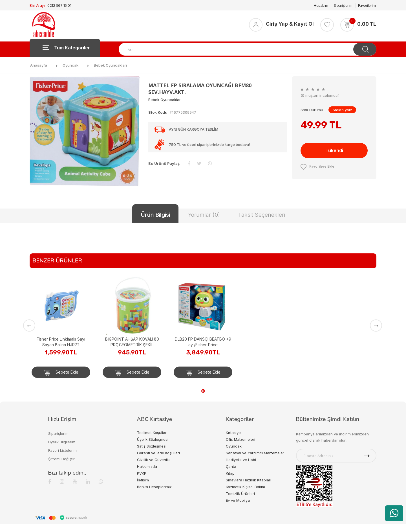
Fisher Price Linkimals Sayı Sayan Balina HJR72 (61, 342)
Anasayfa (38, 65)
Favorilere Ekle (317, 166)
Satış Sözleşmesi (151, 446)
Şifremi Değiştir (61, 459)
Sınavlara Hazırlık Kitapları (248, 480)
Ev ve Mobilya (238, 500)
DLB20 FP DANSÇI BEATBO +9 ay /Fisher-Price (203, 342)
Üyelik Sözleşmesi (152, 439)
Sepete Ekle (61, 373)
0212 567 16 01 (59, 5)
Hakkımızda (147, 466)
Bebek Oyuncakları (110, 65)
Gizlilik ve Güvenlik (153, 459)
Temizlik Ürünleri (240, 493)
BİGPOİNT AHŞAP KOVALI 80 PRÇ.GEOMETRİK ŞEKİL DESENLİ (132, 342)
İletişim (143, 480)
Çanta (231, 466)
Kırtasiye (233, 432)
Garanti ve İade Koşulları (158, 453)
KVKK (141, 473)
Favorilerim (367, 5)
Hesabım (321, 5)
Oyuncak (70, 65)
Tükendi (334, 150)
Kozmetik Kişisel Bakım (245, 486)
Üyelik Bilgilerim (61, 442)
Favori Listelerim (62, 450)
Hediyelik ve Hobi (241, 459)
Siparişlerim (343, 5)
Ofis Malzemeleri (240, 439)
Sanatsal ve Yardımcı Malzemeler (255, 453)
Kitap (230, 473)
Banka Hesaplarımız (154, 486)
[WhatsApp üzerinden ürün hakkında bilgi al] (394, 513)
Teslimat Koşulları (152, 432)
